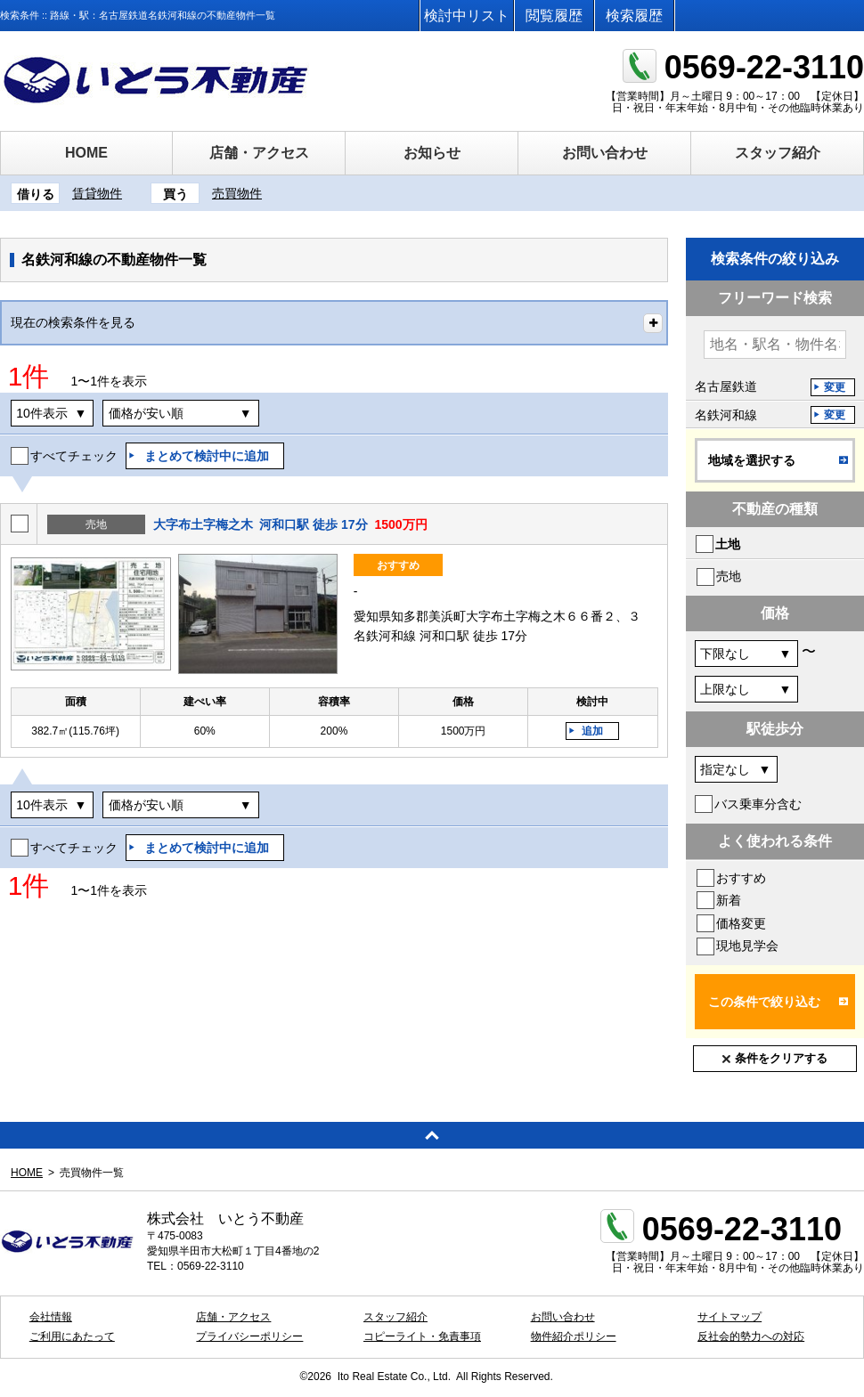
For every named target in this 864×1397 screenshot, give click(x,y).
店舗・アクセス (259, 152)
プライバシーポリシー (249, 1336)
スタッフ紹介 (777, 152)
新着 (728, 900)
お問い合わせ (605, 152)
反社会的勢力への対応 (750, 1336)
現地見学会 (747, 945)
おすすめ (741, 878)
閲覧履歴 (554, 15)
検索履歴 (634, 15)
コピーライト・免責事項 (422, 1336)
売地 (728, 576)
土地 (727, 544)
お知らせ (432, 152)
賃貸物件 (97, 193)
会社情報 (50, 1317)
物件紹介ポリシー (573, 1336)
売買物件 (237, 193)
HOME (86, 152)
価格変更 (741, 923)
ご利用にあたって (72, 1336)
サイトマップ (729, 1317)
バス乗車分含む (758, 804)
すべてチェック (74, 456)
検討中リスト (466, 15)
